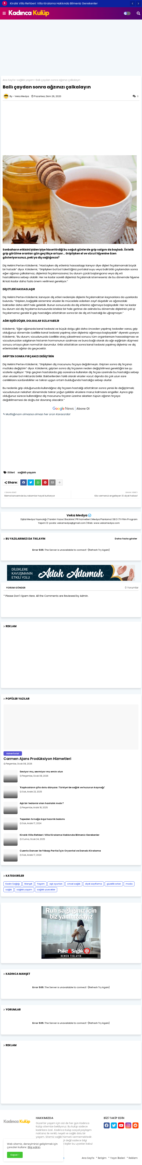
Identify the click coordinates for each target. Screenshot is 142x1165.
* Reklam (132, 1158)
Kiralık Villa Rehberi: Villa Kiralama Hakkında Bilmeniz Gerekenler (54, 3)
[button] (132, 3)
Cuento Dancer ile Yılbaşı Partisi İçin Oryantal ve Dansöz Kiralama (60, 850)
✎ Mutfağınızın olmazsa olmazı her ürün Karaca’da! (36, 414)
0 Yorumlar (131, 587)
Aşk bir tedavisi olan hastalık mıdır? (42, 803)
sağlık (8, 889)
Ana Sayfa (9, 80)
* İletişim (101, 1158)
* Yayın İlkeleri (116, 1158)
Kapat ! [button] (15, 1155)
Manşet (28, 883)
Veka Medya (77, 515)
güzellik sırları (114, 883)
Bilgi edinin (34, 1147)
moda (129, 883)
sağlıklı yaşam (25, 80)
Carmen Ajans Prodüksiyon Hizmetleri (37, 758)
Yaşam (41, 883)
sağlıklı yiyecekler (46, 889)
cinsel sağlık (73, 883)
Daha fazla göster (126, 538)
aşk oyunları (55, 883)
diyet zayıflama (93, 883)
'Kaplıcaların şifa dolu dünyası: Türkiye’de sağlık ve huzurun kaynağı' (62, 787)
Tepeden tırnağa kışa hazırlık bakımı (42, 819)
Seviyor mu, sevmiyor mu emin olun (41, 771)
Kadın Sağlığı (12, 883)
